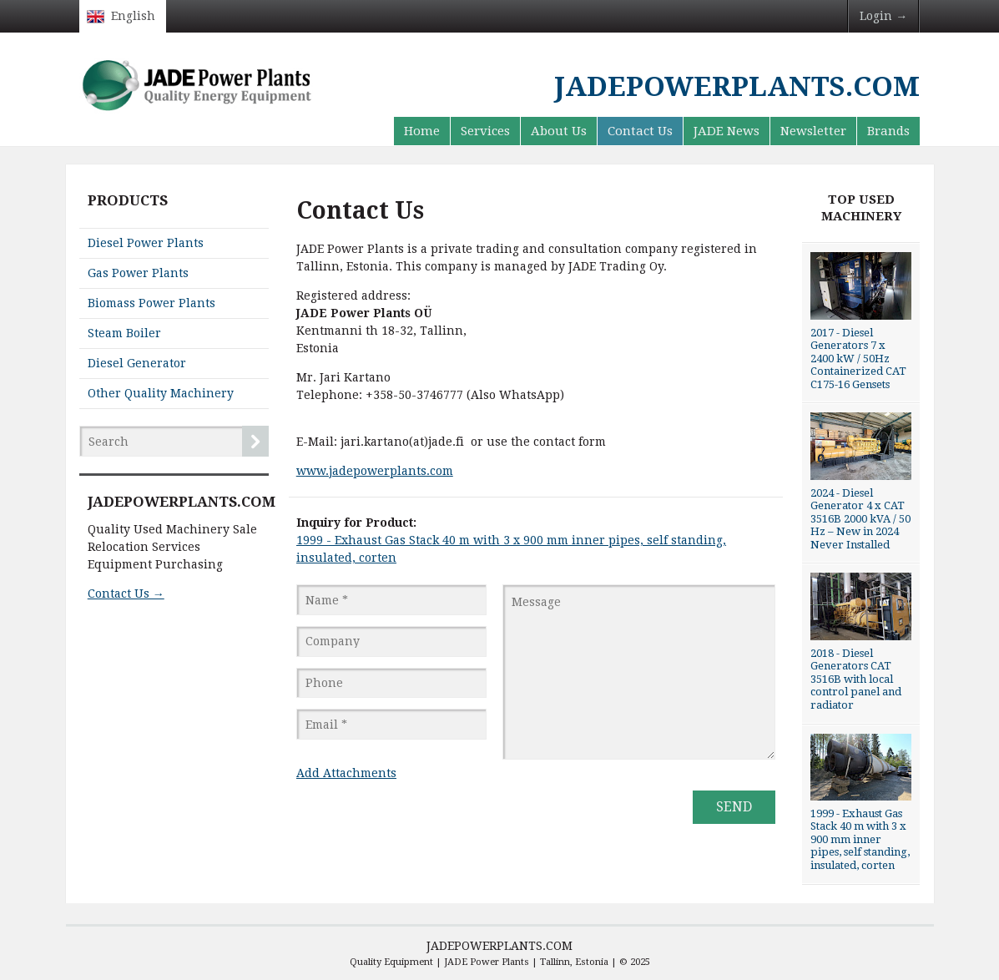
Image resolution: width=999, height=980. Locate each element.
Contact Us (640, 131)
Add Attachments (346, 773)
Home (422, 131)
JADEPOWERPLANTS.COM (499, 945)
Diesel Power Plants (146, 243)
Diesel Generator (137, 363)
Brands (888, 131)
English (133, 16)
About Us (559, 131)
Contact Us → (126, 593)
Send (734, 807)
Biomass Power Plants (151, 303)
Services (485, 131)
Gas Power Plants (138, 273)
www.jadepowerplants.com (374, 470)
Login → (883, 16)
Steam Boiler (124, 333)
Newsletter (813, 131)
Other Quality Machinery (161, 393)
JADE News (726, 131)
